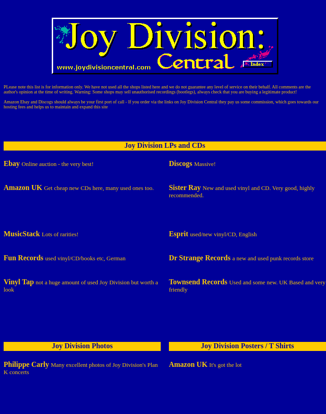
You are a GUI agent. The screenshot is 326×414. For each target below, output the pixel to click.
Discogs (45, 101)
